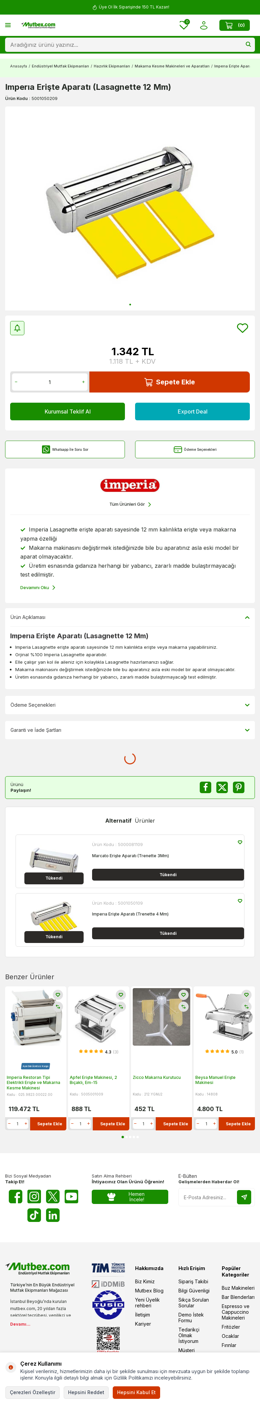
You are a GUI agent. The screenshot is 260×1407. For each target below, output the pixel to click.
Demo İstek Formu (191, 1317)
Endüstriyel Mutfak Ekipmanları (60, 66)
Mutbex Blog (149, 1290)
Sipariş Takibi (193, 1281)
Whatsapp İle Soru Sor (65, 449)
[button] (130, 304)
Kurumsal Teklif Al (68, 411)
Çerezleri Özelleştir (32, 1392)
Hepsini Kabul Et (136, 1392)
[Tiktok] (34, 1215)
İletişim (142, 1315)
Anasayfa (18, 66)
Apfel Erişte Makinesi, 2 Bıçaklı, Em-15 (93, 1079)
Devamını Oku (37, 587)
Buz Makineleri (238, 1288)
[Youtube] (71, 1196)
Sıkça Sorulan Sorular (193, 1302)
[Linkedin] (53, 1215)
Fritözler (231, 1327)
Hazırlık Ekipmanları (112, 66)
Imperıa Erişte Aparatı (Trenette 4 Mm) (130, 914)
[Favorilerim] (184, 25)
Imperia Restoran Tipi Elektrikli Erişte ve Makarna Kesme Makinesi (33, 1082)
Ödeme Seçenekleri (195, 449)
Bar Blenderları (238, 1297)
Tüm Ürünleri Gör (130, 504)
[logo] (38, 25)
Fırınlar (229, 1345)
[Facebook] (15, 1196)
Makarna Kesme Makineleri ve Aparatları (172, 66)
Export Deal (193, 411)
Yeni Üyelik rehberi (147, 1302)
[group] (130, 208)
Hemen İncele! (126, 1197)
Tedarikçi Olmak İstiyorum (188, 1335)
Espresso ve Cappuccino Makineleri (236, 1312)
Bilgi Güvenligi (194, 1290)
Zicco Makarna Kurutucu (157, 1077)
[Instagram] (34, 1196)
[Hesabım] (203, 25)
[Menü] (8, 25)
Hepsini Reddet (86, 1392)
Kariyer (143, 1324)
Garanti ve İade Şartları (130, 730)
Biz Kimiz (145, 1281)
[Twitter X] (53, 1196)
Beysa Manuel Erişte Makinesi (215, 1079)
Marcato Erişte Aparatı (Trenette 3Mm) (130, 855)
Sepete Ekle (169, 382)
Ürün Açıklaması (130, 617)
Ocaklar (230, 1336)
